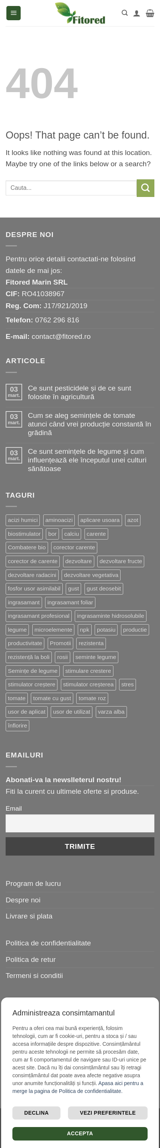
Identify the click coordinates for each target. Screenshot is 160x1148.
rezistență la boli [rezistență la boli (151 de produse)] (29, 657)
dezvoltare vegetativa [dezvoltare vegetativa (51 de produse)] (91, 575)
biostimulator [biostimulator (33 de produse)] (24, 534)
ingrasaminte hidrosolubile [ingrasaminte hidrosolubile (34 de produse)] (110, 616)
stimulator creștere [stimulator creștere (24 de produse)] (31, 684)
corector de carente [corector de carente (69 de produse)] (32, 561)
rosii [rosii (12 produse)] (62, 657)
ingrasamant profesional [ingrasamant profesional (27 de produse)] (38, 616)
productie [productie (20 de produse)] (135, 629)
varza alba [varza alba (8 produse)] (111, 711)
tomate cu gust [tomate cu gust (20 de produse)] (52, 698)
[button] (13, 13)
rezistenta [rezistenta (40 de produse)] (91, 643)
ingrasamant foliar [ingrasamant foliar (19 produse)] (70, 602)
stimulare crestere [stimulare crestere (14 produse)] (88, 671)
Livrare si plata (29, 916)
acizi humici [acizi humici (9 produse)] (23, 520)
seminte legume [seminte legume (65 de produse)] (95, 657)
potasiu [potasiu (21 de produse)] (106, 629)
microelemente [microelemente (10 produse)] (53, 629)
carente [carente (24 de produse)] (96, 534)
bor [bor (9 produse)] (52, 534)
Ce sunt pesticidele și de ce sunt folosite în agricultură (79, 392)
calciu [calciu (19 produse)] (71, 534)
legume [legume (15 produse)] (17, 629)
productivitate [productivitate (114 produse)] (25, 643)
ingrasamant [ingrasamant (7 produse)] (24, 602)
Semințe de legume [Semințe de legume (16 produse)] (32, 671)
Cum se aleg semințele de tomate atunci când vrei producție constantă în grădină (89, 424)
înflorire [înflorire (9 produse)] (17, 725)
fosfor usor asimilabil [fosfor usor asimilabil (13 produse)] (34, 588)
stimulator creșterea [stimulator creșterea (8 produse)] (88, 684)
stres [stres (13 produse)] (127, 684)
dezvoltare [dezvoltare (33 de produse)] (78, 561)
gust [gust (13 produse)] (73, 588)
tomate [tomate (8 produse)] (17, 698)
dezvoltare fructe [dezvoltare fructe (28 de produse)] (121, 561)
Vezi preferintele (108, 1113)
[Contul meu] (136, 13)
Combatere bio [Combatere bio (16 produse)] (27, 547)
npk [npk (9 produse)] (84, 629)
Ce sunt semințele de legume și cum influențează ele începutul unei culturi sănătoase (87, 460)
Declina (36, 1113)
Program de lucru (33, 883)
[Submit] (145, 188)
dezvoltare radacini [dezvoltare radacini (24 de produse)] (32, 575)
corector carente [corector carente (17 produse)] (74, 547)
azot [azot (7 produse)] (132, 520)
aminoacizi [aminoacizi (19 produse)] (59, 520)
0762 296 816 (57, 320)
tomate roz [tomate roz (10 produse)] (92, 698)
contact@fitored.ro (61, 336)
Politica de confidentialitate (48, 943)
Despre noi (23, 900)
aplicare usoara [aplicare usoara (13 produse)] (100, 520)
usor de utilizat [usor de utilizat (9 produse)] (71, 711)
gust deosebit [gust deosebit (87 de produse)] (104, 588)
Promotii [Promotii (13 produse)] (60, 643)
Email (14, 808)
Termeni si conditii (34, 976)
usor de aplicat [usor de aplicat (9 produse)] (26, 711)
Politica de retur (31, 959)
